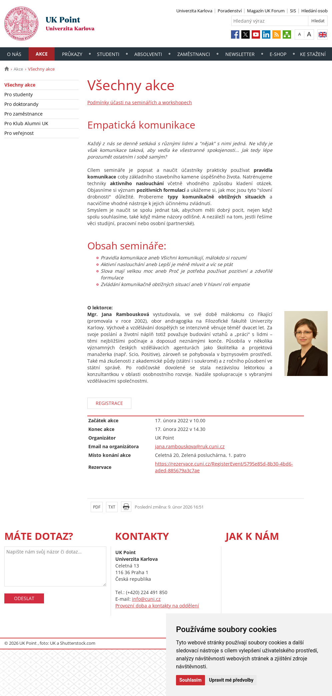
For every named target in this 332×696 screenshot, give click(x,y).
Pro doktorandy (21, 104)
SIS (293, 11)
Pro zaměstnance (23, 114)
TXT (111, 507)
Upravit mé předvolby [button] (231, 680)
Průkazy (72, 54)
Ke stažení (313, 54)
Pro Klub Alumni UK (26, 123)
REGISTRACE (109, 403)
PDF (96, 507)
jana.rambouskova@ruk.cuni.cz (190, 446)
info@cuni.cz (146, 599)
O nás (14, 54)
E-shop (278, 54)
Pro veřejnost (19, 133)
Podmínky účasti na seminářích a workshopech (139, 102)
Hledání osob (314, 11)
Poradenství (230, 11)
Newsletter (240, 54)
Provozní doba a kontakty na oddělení (157, 605)
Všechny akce (19, 85)
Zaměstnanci (193, 54)
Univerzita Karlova (194, 11)
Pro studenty (18, 94)
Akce (42, 54)
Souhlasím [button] (190, 680)
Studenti (108, 54)
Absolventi (148, 54)
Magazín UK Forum (266, 11)
